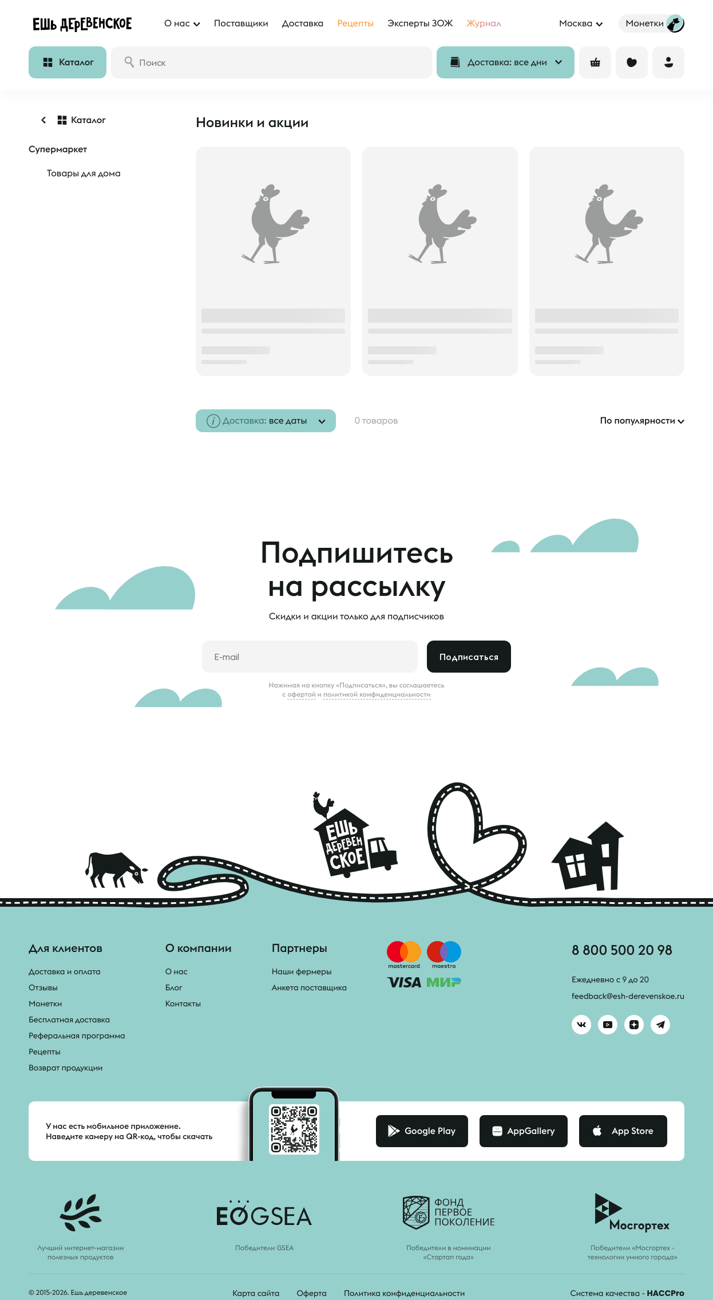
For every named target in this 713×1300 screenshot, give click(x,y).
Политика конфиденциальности (404, 1293)
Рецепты (45, 1051)
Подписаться (468, 656)
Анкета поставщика (309, 987)
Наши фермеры (302, 971)
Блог (174, 987)
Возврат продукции (65, 1067)
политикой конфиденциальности (377, 694)
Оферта (311, 1293)
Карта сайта (255, 1293)
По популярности (637, 421)
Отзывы (43, 987)
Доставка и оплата (65, 971)
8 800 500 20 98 (622, 950)
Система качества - (627, 1293)
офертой (301, 694)
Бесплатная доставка (69, 1019)
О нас (176, 971)
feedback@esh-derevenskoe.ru (628, 996)
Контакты (183, 1003)
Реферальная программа (77, 1035)
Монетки (45, 1003)
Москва (575, 23)
